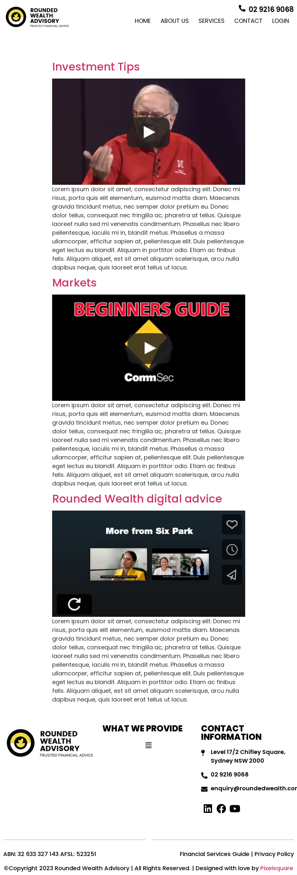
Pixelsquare (276, 868)
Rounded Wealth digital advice (137, 498)
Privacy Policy (274, 854)
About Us (175, 21)
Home (143, 21)
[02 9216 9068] (242, 8)
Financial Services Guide (214, 854)
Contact (248, 21)
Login (280, 21)
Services (212, 21)
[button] (148, 745)
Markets (74, 282)
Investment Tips (96, 66)
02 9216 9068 (271, 9)
